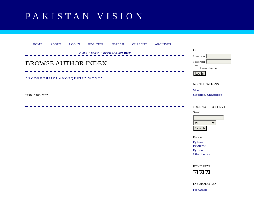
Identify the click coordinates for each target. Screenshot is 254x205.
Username (199, 56)
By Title (198, 150)
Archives (163, 44)
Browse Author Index (117, 52)
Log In (74, 44)
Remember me (208, 68)
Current (139, 44)
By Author (199, 145)
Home (37, 44)
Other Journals (202, 154)
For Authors (200, 189)
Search (117, 44)
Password (199, 61)
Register (95, 44)
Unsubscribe (214, 94)
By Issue (198, 142)
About (55, 44)
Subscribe (199, 94)
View (196, 90)
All (103, 78)
